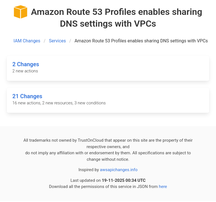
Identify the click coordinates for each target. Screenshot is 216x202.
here (163, 186)
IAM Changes (27, 40)
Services (57, 40)
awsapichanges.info (119, 169)
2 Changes (25, 64)
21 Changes (27, 96)
